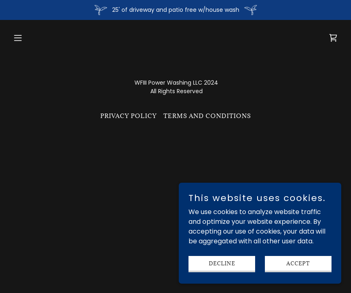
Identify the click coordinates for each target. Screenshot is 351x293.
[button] (34, 38)
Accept (298, 263)
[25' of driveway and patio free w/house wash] (175, 10)
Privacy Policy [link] (128, 116)
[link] (333, 38)
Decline (222, 263)
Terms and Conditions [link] (207, 116)
